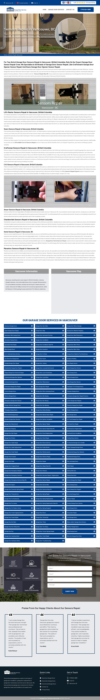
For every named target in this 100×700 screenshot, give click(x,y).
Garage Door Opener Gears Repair (44, 414)
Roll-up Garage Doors (72, 461)
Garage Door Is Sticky (41, 353)
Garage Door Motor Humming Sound (45, 391)
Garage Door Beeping (10, 428)
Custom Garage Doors (10, 391)
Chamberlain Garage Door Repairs (13, 367)
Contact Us (70, 9)
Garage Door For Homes (11, 503)
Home (44, 9)
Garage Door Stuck (41, 512)
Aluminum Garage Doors (11, 325)
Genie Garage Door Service (74, 367)
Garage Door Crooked (10, 456)
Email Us (35, 3)
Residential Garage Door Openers (75, 451)
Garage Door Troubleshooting (43, 540)
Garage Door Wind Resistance (75, 335)
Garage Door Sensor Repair (43, 479)
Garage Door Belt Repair (11, 433)
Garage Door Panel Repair (42, 437)
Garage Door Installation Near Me (44, 344)
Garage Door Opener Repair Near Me (45, 428)
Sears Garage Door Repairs (74, 489)
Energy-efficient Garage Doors (13, 405)
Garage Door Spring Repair (43, 493)
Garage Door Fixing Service (12, 493)
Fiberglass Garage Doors (11, 409)
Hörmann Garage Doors (73, 391)
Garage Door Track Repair (42, 536)
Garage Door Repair (41, 461)
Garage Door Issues (41, 358)
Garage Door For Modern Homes (13, 507)
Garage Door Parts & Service (43, 442)
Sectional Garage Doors (73, 493)
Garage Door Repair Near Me (43, 465)
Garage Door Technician (42, 517)
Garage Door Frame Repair (11, 517)
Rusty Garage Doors (72, 484)
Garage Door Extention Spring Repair (14, 489)
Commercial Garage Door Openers (13, 377)
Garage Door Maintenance (42, 381)
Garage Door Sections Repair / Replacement (47, 475)
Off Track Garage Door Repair (74, 419)
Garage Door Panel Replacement (44, 433)
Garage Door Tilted (41, 522)
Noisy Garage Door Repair (42, 386)
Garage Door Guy (9, 531)
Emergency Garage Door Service (13, 400)
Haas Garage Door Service (74, 381)
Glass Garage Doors (72, 372)
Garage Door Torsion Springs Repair (45, 531)
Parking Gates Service (72, 437)
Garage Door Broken (10, 437)
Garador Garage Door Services (12, 419)
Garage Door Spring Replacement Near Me (47, 503)
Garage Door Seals (9, 461)
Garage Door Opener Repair (43, 423)
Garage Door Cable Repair (11, 442)
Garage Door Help (40, 330)
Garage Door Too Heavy (42, 526)
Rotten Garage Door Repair (74, 479)
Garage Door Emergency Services (13, 475)
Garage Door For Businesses (12, 498)
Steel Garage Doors (72, 507)
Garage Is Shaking (71, 358)
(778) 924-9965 (86, 9)
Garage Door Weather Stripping (75, 330)
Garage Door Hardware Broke (12, 540)
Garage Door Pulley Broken (43, 447)
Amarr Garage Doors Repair (12, 330)
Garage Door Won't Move (73, 344)
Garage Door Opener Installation (44, 419)
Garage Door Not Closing (42, 395)
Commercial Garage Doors (11, 381)
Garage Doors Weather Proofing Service (77, 353)
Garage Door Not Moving (42, 400)
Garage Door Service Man (42, 484)
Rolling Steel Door (71, 475)
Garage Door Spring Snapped (43, 507)
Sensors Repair (71, 498)
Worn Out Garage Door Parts (74, 536)
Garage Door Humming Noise (12, 536)
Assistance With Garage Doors (12, 335)
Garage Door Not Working (42, 405)
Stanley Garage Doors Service (74, 503)
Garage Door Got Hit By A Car (12, 526)
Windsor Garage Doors (73, 526)
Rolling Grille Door (71, 470)
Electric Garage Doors (10, 395)
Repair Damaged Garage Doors (75, 447)
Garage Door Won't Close (73, 339)
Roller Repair (70, 465)
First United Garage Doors (11, 414)
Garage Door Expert (10, 484)
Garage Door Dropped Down (12, 465)
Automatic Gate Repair (11, 344)
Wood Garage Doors (72, 531)
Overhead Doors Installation (74, 433)
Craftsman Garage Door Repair (13, 386)
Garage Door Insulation (42, 349)
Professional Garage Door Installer (76, 442)
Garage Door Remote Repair (43, 456)
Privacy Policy (46, 689)
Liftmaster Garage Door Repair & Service (77, 395)
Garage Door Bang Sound (11, 423)
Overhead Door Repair (72, 423)
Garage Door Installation (42, 339)
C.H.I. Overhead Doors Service (12, 353)
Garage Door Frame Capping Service (14, 512)
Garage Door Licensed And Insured (45, 367)
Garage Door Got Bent (10, 522)
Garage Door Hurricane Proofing (44, 335)
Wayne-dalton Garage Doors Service (76, 522)
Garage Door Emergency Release (13, 470)
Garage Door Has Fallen (42, 325)
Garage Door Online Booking (43, 409)
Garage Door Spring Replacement (44, 498)
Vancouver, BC (9, 3)
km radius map (73, 293)
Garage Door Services (56, 9)
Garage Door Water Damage (74, 325)
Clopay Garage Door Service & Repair (14, 372)
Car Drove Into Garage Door (12, 358)
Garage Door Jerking (41, 363)
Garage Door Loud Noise (42, 377)
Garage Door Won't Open (73, 349)
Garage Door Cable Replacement (13, 447)
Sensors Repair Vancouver (15, 55)
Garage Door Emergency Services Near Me (15, 479)
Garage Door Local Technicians (44, 372)
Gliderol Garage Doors (72, 377)
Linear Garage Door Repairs (74, 400)
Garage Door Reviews (41, 470)
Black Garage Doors (10, 349)
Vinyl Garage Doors (72, 517)
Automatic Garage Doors (11, 339)
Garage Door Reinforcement (43, 451)
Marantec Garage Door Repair (74, 405)
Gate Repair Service (72, 363)
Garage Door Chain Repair (11, 451)
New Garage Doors (72, 414)
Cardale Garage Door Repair (12, 363)
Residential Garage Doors (73, 456)
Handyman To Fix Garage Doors (75, 386)
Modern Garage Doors (72, 409)
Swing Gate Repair (72, 512)
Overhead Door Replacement (74, 428)
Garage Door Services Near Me (44, 489)
